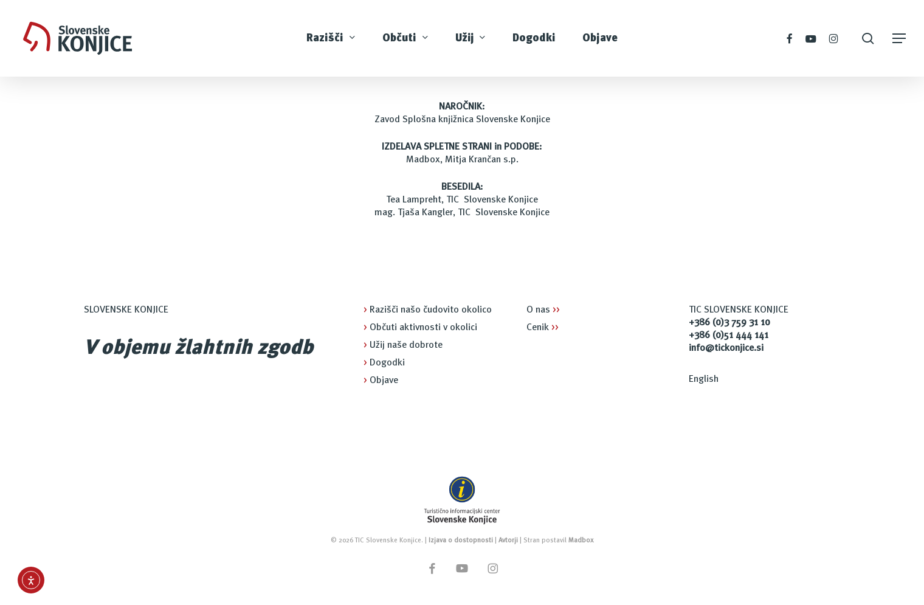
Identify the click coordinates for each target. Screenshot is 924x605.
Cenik (542, 328)
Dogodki (384, 363)
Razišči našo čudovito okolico (428, 310)
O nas (543, 310)
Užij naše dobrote (403, 345)
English (704, 379)
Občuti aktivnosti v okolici (420, 328)
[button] (899, 38)
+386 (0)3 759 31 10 (729, 323)
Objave (381, 380)
